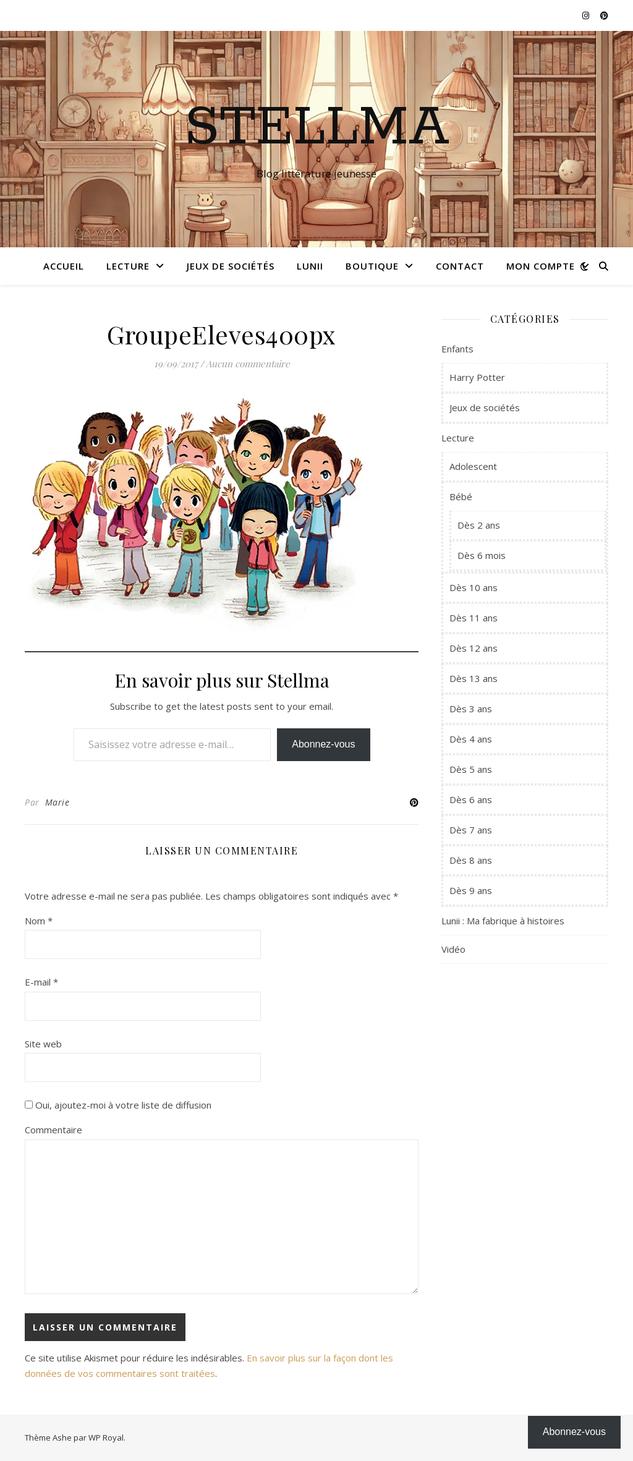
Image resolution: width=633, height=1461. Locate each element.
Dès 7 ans (470, 830)
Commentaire (53, 1129)
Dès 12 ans (473, 648)
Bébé (460, 496)
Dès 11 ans (473, 617)
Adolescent (473, 466)
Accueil (63, 266)
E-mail (41, 982)
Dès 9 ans (470, 890)
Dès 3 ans (470, 708)
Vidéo (453, 949)
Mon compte (540, 266)
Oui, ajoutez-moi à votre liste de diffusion (118, 1105)
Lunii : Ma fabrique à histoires (502, 920)
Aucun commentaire (248, 363)
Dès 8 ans (470, 860)
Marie (57, 802)
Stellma (316, 128)
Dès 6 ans (470, 799)
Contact (460, 266)
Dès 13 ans (473, 678)
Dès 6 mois (481, 555)
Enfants (457, 349)
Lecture (128, 266)
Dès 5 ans (470, 769)
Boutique (372, 266)
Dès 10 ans (473, 587)
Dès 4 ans (470, 739)
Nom (39, 920)
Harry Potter (477, 377)
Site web (43, 1043)
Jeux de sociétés (230, 266)
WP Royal (106, 1437)
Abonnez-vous (323, 744)
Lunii (310, 266)
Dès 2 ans (478, 525)
